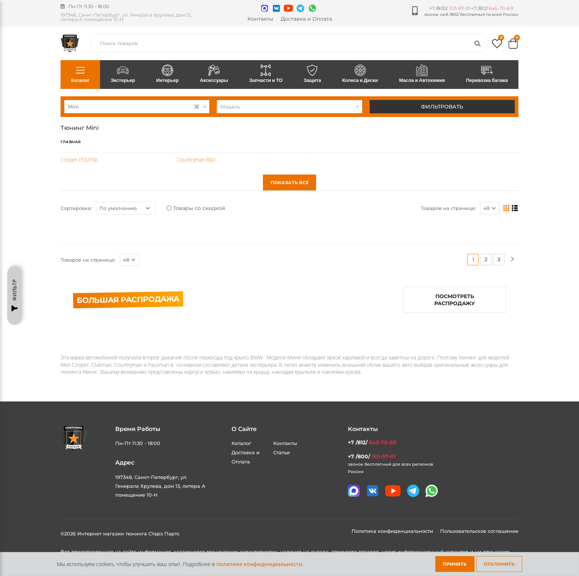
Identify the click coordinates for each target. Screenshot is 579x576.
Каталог (80, 74)
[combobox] (137, 106)
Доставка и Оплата (306, 18)
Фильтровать (442, 106)
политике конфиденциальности (259, 564)
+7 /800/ (449, 8)
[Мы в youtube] (288, 8)
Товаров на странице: (448, 208)
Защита (312, 74)
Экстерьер (123, 74)
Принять (455, 564)
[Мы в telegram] (300, 8)
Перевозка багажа (487, 74)
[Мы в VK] (276, 8)
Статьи (281, 452)
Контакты (260, 18)
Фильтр (14, 295)
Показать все (290, 182)
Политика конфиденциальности (393, 531)
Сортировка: (76, 208)
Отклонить (499, 564)
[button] (497, 45)
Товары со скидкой (196, 208)
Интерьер (167, 74)
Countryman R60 (196, 159)
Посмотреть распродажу (454, 300)
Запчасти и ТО (265, 74)
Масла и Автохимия (422, 74)
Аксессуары (214, 74)
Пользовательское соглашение (479, 531)
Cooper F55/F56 (79, 159)
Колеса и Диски (360, 74)
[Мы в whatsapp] (312, 8)
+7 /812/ (492, 8)
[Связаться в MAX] (264, 8)
